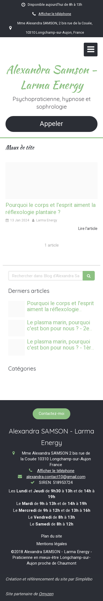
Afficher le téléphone (54, 13)
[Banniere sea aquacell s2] (16, 328)
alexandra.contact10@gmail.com (55, 477)
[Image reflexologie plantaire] (51, 180)
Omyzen (46, 594)
